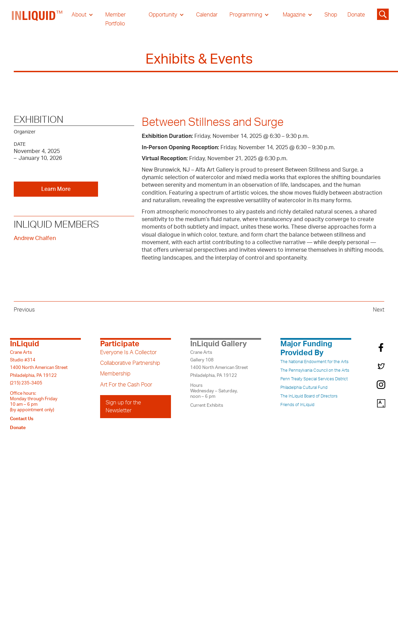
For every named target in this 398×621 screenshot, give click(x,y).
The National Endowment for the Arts (314, 362)
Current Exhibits (206, 405)
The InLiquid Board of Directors (308, 396)
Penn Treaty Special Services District (314, 379)
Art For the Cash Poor (126, 385)
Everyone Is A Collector (128, 352)
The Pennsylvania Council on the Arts (314, 370)
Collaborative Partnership (130, 363)
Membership (115, 374)
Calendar (206, 15)
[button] (82, 14)
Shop (330, 15)
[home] (37, 19)
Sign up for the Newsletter (123, 406)
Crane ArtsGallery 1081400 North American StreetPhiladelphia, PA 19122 (219, 364)
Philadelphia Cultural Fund (303, 387)
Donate (356, 15)
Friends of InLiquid (297, 405)
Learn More (56, 189)
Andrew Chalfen (35, 238)
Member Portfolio (115, 19)
